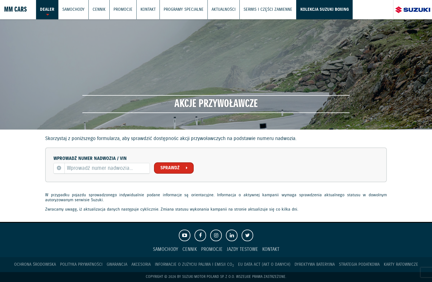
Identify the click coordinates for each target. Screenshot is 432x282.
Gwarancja (117, 264)
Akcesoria (141, 264)
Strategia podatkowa (359, 264)
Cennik (99, 9)
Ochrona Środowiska (35, 264)
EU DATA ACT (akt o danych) (264, 264)
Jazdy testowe (242, 249)
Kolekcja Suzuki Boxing (324, 9)
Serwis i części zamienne (268, 9)
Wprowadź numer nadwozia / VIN (90, 159)
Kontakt (148, 9)
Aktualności (224, 9)
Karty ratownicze (401, 264)
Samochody (73, 9)
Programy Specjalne (184, 9)
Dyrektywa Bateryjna (315, 264)
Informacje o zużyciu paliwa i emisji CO (194, 264)
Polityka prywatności (81, 264)
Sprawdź (170, 168)
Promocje (123, 9)
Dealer (47, 9)
